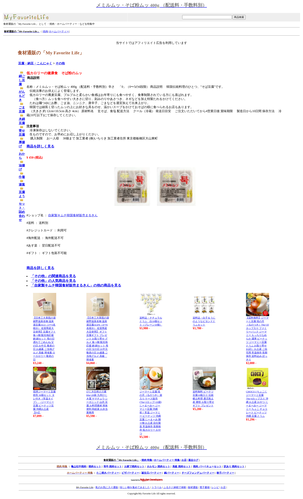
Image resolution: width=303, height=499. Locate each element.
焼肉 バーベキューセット (207, 466)
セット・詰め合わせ (22, 212)
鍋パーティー (171, 472)
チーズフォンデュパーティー (198, 472)
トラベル (157, 487)
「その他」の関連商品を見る (53, 276)
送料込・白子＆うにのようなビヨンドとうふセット (204, 321)
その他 (60, 63)
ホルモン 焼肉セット (158, 466)
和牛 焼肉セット (113, 466)
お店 (183, 460)
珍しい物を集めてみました (135, 487)
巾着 (22, 177)
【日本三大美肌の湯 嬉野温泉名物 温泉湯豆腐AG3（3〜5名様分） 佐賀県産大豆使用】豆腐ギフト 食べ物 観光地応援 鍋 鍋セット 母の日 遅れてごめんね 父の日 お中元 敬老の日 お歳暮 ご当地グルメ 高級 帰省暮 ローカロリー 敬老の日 (44, 338)
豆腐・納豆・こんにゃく (35, 63)
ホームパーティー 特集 (167, 460)
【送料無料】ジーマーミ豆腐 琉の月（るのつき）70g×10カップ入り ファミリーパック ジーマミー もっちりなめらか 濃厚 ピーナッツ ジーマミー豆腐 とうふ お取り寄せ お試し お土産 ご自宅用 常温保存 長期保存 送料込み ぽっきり (257, 338)
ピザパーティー (130, 472)
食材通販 (193, 487)
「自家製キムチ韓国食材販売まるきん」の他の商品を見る (76, 285)
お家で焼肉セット (134, 466)
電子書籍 (205, 487)
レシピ (215, 487)
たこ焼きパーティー (107, 472)
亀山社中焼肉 (78, 466)
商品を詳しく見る (40, 146)
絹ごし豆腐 (22, 80)
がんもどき (22, 96)
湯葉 (22, 184)
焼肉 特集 (146, 460)
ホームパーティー (59, 31)
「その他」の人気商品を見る (53, 281)
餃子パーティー (225, 472)
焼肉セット (95, 466)
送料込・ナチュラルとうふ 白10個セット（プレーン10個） (151, 321)
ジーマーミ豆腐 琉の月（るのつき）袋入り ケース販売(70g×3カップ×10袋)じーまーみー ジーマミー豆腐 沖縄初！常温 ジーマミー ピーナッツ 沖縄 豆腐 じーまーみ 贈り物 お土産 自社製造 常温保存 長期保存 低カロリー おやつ (151, 412)
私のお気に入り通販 (106, 487)
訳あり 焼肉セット (234, 466)
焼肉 (45, 31)
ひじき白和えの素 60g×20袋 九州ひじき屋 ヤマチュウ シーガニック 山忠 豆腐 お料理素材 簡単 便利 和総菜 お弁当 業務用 (97, 402)
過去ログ (193, 460)
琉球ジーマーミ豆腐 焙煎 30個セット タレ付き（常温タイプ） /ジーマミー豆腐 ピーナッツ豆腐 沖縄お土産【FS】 (44, 402)
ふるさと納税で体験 (174, 487)
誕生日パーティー (151, 472)
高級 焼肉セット (181, 466)
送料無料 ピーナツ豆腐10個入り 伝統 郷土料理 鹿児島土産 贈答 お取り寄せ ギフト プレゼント (203, 398)
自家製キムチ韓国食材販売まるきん (73, 215)
